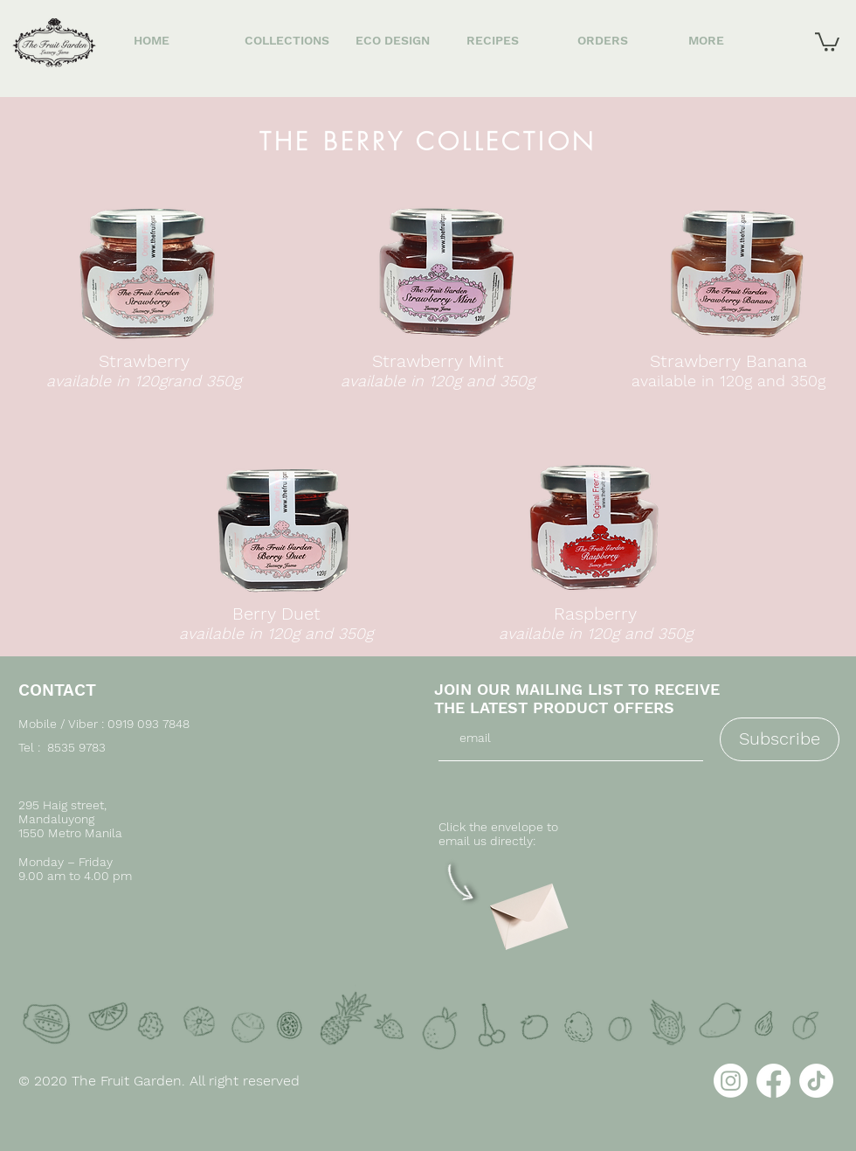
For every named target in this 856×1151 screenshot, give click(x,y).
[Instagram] (731, 1081)
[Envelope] (526, 910)
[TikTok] (816, 1081)
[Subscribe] (779, 739)
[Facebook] (773, 1081)
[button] (827, 41)
